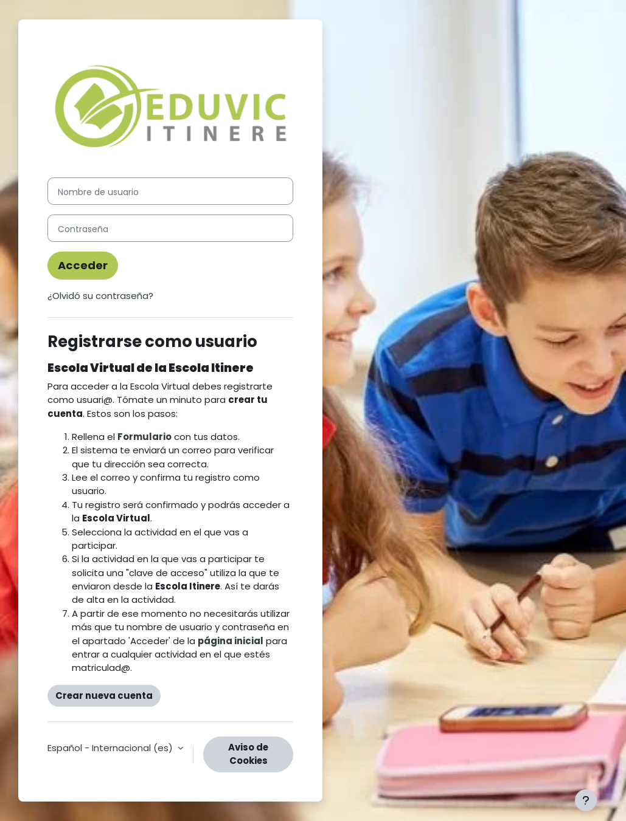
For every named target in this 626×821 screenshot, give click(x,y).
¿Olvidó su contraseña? (100, 295)
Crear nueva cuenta (104, 695)
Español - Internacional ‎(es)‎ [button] (111, 747)
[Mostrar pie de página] (586, 800)
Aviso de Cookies (248, 754)
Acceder (83, 265)
